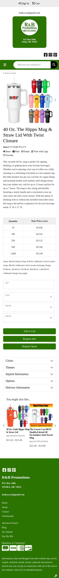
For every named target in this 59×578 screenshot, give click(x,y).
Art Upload (7, 532)
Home (5, 503)
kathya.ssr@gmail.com (29, 13)
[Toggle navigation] (5, 65)
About (5, 507)
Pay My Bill (7, 536)
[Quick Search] (32, 64)
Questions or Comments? (13, 543)
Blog (4, 527)
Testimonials (8, 516)
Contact (5, 511)
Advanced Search (10, 523)
